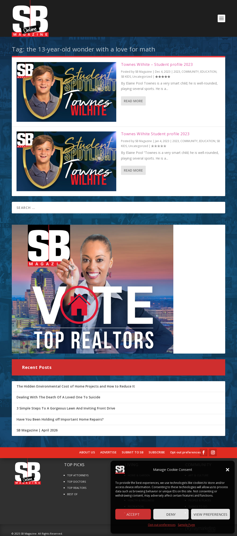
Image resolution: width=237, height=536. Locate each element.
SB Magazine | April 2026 (37, 430)
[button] (227, 469)
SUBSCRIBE (157, 452)
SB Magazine (143, 72)
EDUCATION (208, 72)
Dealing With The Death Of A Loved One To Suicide (58, 397)
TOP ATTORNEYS (77, 475)
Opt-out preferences (161, 525)
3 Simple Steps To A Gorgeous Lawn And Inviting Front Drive (66, 408)
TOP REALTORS (76, 488)
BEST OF (72, 494)
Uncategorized (142, 77)
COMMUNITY (190, 72)
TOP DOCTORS (76, 481)
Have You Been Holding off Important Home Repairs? (60, 419)
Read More (133, 101)
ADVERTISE (108, 452)
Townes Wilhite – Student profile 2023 (157, 64)
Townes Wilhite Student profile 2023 (155, 133)
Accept (133, 514)
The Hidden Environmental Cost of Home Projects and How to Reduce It (76, 386)
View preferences (210, 514)
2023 (177, 72)
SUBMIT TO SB (132, 452)
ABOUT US (87, 452)
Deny (171, 514)
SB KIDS (126, 77)
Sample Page (186, 525)
